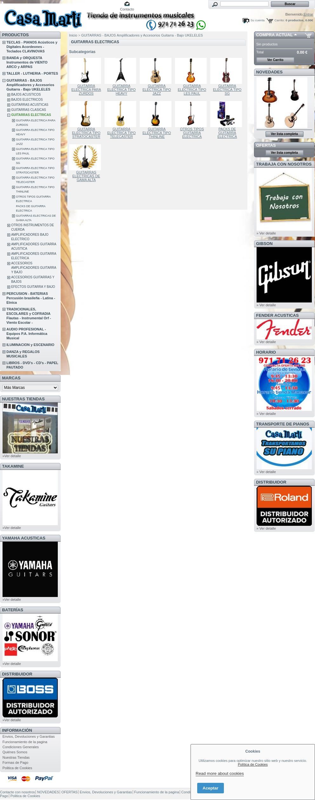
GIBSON (264, 243)
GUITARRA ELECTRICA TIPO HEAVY (121, 89)
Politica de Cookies (17, 768)
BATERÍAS (12, 609)
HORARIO (266, 352)
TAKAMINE (13, 466)
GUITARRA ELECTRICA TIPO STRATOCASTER (86, 133)
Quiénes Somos (15, 752)
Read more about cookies (220, 773)
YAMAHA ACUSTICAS (23, 538)
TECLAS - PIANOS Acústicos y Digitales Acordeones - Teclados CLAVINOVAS (31, 46)
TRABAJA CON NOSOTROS (284, 164)
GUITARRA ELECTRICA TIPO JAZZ (157, 89)
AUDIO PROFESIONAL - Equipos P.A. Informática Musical (26, 333)
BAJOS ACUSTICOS (26, 94)
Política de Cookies (253, 764)
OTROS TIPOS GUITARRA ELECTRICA (192, 133)
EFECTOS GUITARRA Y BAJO (33, 286)
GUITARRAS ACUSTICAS (29, 104)
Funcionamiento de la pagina (25, 742)
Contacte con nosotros (17, 792)
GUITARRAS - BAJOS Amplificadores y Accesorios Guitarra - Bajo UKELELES (30, 84)
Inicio (73, 35)
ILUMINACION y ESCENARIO (30, 345)
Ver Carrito (275, 60)
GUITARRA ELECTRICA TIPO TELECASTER (121, 133)
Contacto (127, 9)
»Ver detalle (12, 456)
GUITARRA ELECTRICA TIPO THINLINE (157, 133)
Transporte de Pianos (282, 424)
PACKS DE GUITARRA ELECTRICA (227, 133)
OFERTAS (266, 145)
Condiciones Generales (21, 747)
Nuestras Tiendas (16, 757)
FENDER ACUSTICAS (277, 315)
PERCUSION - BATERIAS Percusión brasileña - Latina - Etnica (30, 298)
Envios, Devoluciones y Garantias (29, 736)
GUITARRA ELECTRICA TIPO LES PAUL (192, 89)
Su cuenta (258, 20)
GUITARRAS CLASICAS (28, 110)
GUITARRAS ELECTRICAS (31, 115)
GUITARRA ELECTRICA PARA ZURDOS (86, 89)
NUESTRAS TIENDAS (23, 399)
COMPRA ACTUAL (274, 34)
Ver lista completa (284, 134)
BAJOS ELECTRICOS (27, 99)
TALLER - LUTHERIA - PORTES (32, 73)
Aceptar (210, 788)
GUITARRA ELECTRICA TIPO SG (227, 89)
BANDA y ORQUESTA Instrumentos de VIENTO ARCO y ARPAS (26, 62)
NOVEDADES (269, 72)
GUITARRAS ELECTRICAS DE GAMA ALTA (86, 176)
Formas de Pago (15, 762)
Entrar (308, 14)
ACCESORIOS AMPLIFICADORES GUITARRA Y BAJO (33, 267)
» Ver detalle (266, 233)
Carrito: (279, 20)
